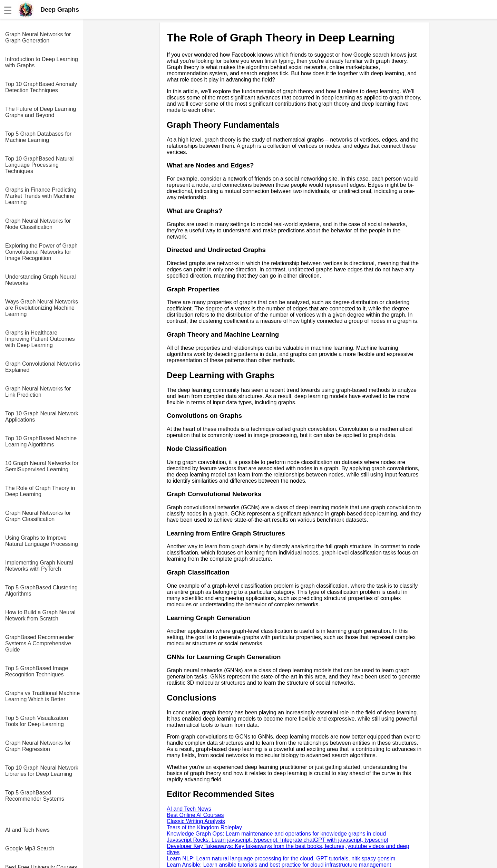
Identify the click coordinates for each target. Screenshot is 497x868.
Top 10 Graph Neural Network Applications (41, 417)
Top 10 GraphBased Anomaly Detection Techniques (41, 87)
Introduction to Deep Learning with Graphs (41, 62)
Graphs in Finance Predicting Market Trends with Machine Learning (40, 196)
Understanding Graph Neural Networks (40, 280)
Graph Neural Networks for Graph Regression (38, 746)
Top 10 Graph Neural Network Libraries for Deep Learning (41, 771)
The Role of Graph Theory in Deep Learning (40, 491)
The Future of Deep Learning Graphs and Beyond (40, 112)
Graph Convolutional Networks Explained (42, 367)
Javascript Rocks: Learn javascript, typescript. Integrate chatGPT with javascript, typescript (277, 840)
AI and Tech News (27, 830)
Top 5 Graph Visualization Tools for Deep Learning (36, 721)
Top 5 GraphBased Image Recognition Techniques (36, 671)
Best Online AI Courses (195, 815)
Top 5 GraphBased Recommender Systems (34, 796)
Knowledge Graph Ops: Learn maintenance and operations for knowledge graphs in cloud (276, 834)
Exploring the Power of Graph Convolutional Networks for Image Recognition (41, 252)
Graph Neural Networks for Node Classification (38, 224)
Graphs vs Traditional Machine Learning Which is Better (42, 696)
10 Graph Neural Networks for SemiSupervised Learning (42, 466)
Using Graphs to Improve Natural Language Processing (41, 541)
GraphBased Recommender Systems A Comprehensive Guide (39, 643)
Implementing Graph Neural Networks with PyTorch (39, 566)
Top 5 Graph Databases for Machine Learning (38, 137)
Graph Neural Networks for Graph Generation (38, 37)
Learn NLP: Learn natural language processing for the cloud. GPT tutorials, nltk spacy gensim (281, 858)
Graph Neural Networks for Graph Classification (38, 516)
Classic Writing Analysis (196, 821)
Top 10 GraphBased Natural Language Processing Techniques (39, 165)
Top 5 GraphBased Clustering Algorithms (41, 591)
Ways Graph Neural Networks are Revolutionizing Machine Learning (41, 308)
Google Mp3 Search (29, 848)
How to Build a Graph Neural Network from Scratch (40, 615)
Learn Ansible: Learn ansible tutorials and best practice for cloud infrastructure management (279, 865)
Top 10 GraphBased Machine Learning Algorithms (41, 441)
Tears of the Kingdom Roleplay (204, 827)
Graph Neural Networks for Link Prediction (38, 392)
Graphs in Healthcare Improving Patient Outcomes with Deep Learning (40, 339)
